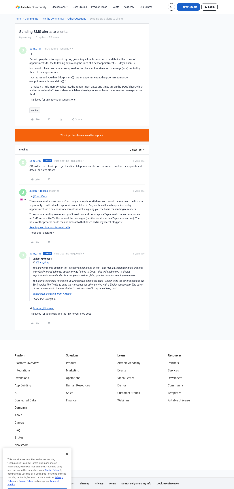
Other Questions (76, 18)
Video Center (125, 378)
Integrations (23, 370)
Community (31, 18)
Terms (112, 483)
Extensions (22, 378)
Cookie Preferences (168, 483)
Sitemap (84, 483)
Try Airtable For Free (27, 452)
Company (21, 407)
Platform (20, 355)
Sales (69, 393)
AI (16, 393)
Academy (129, 7)
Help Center (145, 7)
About (18, 415)
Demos (122, 385)
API (72, 483)
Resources (175, 355)
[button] (188, 7)
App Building (23, 385)
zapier (34, 110)
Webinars (123, 400)
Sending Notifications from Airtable (49, 227)
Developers (175, 378)
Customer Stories (128, 393)
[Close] (67, 461)
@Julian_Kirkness (43, 308)
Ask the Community (53, 18)
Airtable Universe (179, 400)
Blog (17, 430)
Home (18, 18)
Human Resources (78, 385)
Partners (173, 363)
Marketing (72, 370)
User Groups (80, 7)
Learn (121, 355)
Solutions (72, 355)
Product (71, 363)
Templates (174, 393)
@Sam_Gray (40, 196)
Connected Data (25, 400)
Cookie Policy (52, 477)
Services (173, 370)
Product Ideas (99, 7)
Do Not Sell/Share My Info (136, 483)
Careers (19, 422)
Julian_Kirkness (38, 190)
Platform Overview (27, 363)
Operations (73, 378)
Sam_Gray (35, 48)
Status (19, 437)
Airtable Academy (128, 363)
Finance (71, 400)
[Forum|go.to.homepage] (31, 7)
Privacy (99, 483)
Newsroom (22, 445)
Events (115, 7)
